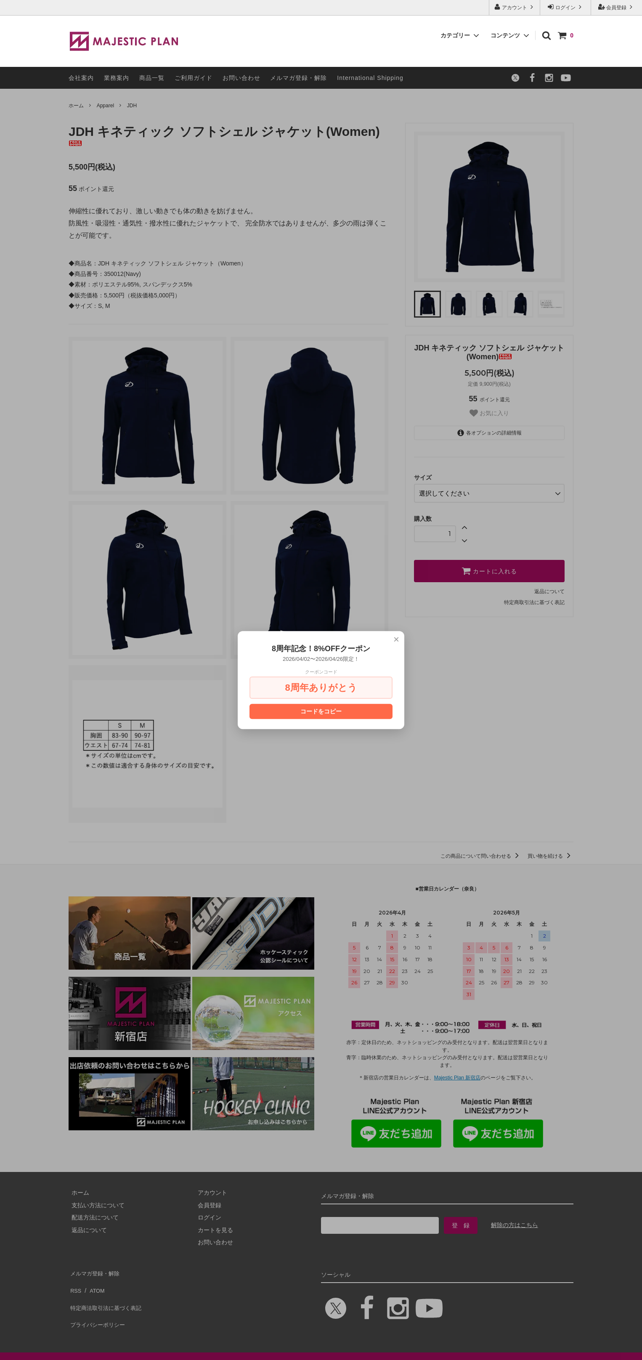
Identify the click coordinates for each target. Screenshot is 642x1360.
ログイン (565, 7)
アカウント (515, 7)
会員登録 (616, 7)
